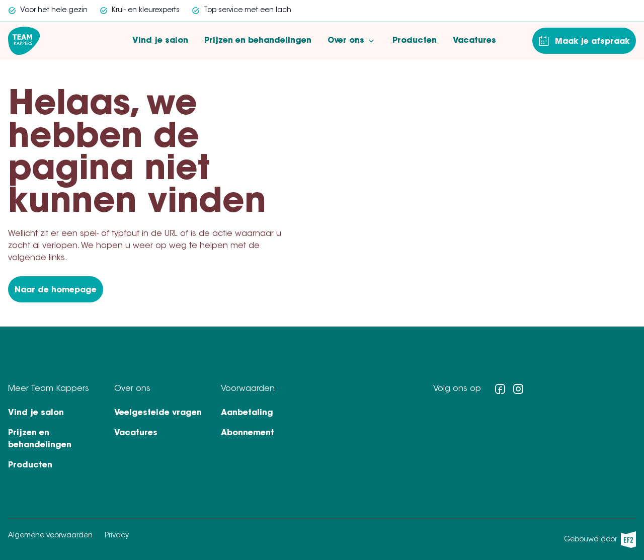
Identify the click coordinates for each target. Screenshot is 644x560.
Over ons (352, 41)
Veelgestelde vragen (158, 413)
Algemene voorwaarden (50, 535)
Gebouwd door (600, 539)
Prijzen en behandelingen (257, 41)
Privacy (117, 535)
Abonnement (247, 433)
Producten (414, 41)
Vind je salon (160, 41)
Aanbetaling (247, 413)
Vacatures (474, 41)
